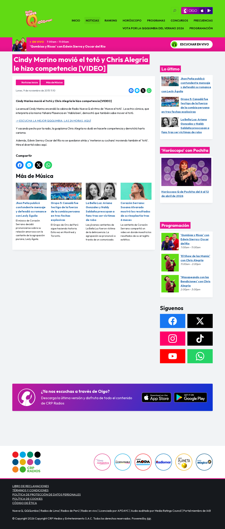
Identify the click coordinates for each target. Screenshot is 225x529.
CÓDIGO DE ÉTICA (24, 503)
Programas (156, 20)
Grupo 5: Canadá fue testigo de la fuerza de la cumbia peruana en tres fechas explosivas (66, 202)
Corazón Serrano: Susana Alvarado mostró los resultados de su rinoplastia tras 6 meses (136, 202)
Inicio (76, 20)
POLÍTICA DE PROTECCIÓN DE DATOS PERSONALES (46, 494)
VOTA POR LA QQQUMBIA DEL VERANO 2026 (153, 28)
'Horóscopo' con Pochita (184, 150)
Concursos (179, 20)
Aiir (149, 518)
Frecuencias (203, 20)
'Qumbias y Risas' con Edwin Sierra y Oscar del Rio (67, 46)
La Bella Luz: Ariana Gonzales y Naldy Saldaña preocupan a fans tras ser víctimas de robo (101, 202)
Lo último (170, 69)
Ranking (111, 20)
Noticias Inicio (29, 82)
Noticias (92, 20)
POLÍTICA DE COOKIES (27, 498)
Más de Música (54, 82)
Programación (201, 28)
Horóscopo (132, 20)
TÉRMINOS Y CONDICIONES (30, 490)
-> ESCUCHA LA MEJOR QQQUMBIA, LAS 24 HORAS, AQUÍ (53, 120)
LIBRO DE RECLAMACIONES (30, 486)
